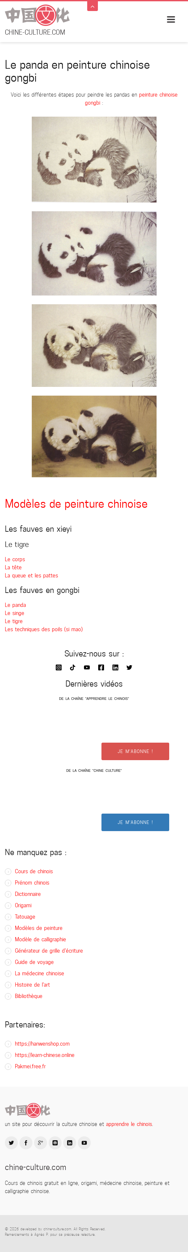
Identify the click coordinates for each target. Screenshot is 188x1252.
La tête (13, 567)
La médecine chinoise (39, 973)
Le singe (14, 613)
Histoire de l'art (32, 985)
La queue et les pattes (31, 576)
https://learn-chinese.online (45, 1055)
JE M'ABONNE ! (135, 751)
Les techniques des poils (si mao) (44, 629)
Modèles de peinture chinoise (76, 503)
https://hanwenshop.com (42, 1044)
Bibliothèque (28, 996)
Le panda (15, 605)
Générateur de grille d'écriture (49, 951)
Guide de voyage (34, 962)
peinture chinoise (158, 95)
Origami (23, 905)
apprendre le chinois (129, 1124)
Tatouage (25, 917)
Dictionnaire (28, 894)
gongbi (92, 103)
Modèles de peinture (39, 928)
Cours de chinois (34, 871)
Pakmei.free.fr (30, 1066)
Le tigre (14, 621)
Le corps (15, 559)
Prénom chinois (32, 883)
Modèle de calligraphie (40, 939)
